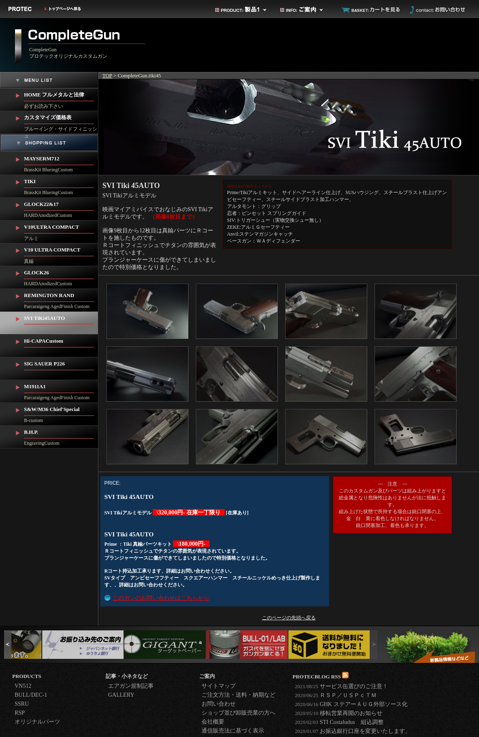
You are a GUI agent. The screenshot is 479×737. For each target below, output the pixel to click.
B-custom (61, 413)
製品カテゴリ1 (241, 10)
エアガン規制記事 (131, 686)
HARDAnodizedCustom (61, 208)
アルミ (61, 231)
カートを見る (371, 10)
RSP (20, 713)
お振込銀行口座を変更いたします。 (353, 731)
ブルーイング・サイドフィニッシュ (61, 122)
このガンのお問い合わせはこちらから (161, 598)
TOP (107, 75)
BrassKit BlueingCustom (61, 162)
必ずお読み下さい (61, 98)
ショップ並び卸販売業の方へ (238, 713)
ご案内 (306, 10)
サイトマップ (219, 686)
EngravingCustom (61, 436)
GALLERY (121, 695)
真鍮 (61, 253)
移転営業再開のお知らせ (338, 713)
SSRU (22, 704)
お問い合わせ (436, 10)
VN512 (23, 686)
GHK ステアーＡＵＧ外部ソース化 (351, 704)
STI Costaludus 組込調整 (339, 722)
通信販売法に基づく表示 (233, 731)
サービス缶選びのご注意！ (341, 686)
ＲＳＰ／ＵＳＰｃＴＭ (336, 695)
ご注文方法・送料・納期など (238, 695)
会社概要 (213, 722)
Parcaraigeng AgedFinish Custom (61, 299)
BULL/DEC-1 (31, 695)
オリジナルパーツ (37, 722)
